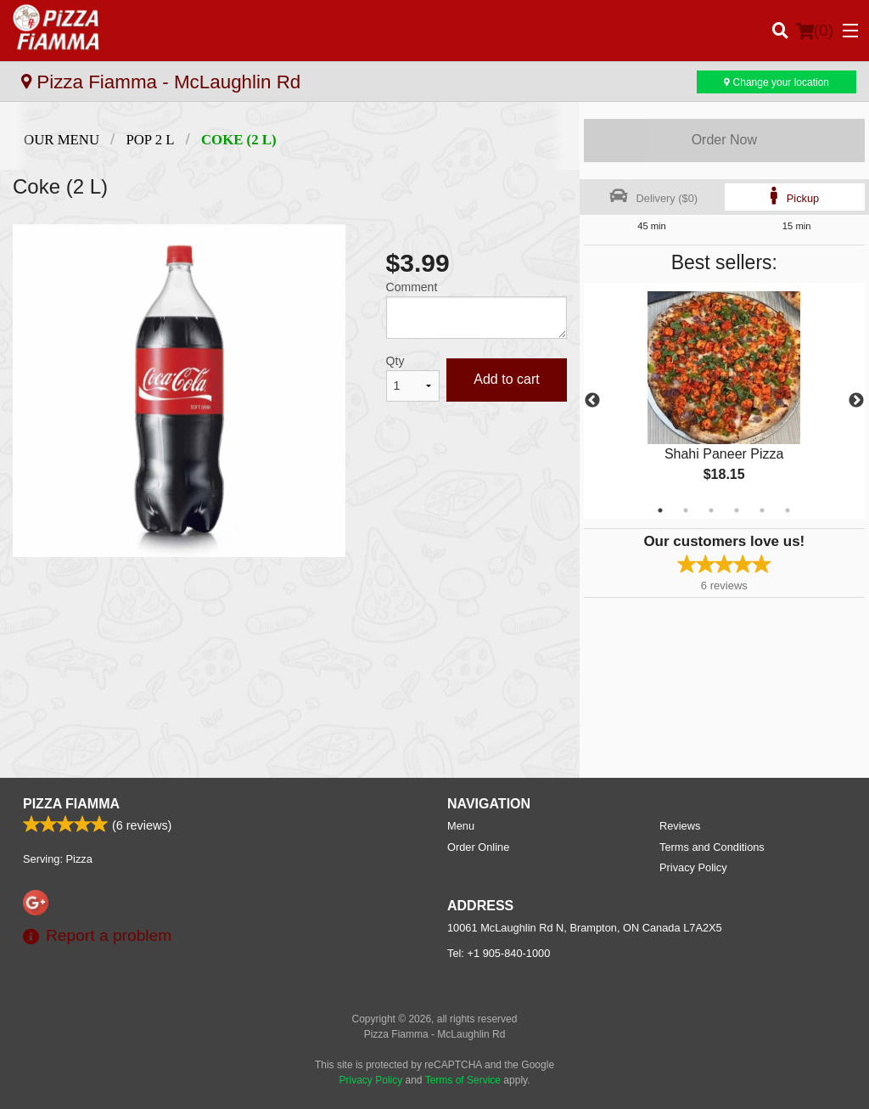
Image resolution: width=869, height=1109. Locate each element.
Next (856, 400)
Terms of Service (463, 1080)
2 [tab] (685, 510)
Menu (460, 825)
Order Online (478, 847)
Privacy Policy (693, 867)
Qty (395, 361)
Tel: (498, 953)
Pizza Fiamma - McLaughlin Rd (160, 82)
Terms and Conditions (712, 847)
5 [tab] (762, 510)
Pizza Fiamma (71, 804)
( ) (814, 30)
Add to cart (506, 379)
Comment (412, 287)
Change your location (776, 82)
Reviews (679, 825)
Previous (592, 400)
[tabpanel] (724, 401)
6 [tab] (787, 510)
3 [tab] (711, 510)
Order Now (724, 139)
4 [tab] (736, 510)
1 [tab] (660, 510)
